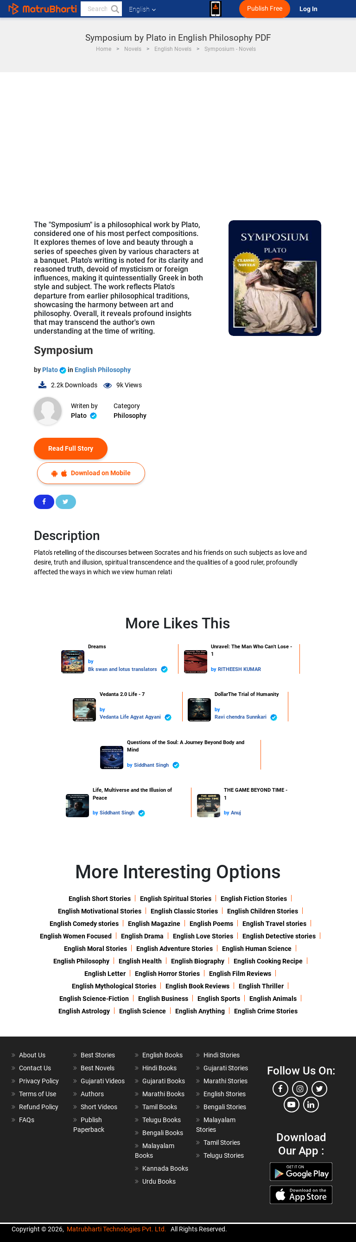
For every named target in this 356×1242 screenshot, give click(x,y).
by (91, 661)
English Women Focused (76, 936)
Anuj (236, 813)
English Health (140, 961)
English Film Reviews (240, 973)
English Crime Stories (266, 1011)
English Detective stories (279, 936)
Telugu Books (161, 1120)
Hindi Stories (221, 1055)
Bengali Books (162, 1132)
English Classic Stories (184, 911)
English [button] (142, 9)
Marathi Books (163, 1094)
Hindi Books (159, 1068)
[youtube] (291, 1104)
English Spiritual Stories (175, 898)
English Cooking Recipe (268, 961)
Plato (55, 369)
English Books (162, 1055)
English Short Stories (100, 898)
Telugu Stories (223, 1155)
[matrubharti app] (215, 9)
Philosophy (130, 415)
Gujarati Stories (225, 1068)
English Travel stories (274, 923)
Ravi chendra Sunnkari (246, 717)
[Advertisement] (178, 141)
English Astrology (84, 1011)
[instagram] (300, 1089)
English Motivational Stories (99, 911)
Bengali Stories (224, 1107)
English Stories (224, 1094)
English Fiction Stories (254, 898)
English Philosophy (103, 369)
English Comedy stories (84, 923)
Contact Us (35, 1068)
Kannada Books (165, 1168)
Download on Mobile (91, 473)
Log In (309, 9)
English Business (163, 998)
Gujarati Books (163, 1081)
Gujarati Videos (103, 1081)
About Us (32, 1055)
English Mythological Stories (114, 986)
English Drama (142, 936)
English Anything (200, 1011)
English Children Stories (262, 911)
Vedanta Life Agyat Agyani (136, 717)
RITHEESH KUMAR (239, 669)
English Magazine (154, 923)
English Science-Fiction (94, 998)
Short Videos (99, 1107)
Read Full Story (70, 448)
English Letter (105, 973)
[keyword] (101, 8)
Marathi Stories (225, 1081)
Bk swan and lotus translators (128, 669)
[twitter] (319, 1089)
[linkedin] (311, 1104)
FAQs (26, 1120)
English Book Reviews (197, 986)
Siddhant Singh (156, 765)
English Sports (218, 998)
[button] (114, 8)
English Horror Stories (167, 973)
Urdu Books (159, 1181)
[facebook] (280, 1089)
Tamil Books (159, 1107)
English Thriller (261, 986)
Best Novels (97, 1068)
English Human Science (257, 948)
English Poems (211, 923)
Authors (92, 1094)
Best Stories (98, 1055)
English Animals (273, 998)
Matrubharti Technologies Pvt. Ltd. (116, 1229)
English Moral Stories (95, 948)
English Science (142, 1011)
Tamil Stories (221, 1142)
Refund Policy (38, 1107)
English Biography (197, 961)
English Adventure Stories (174, 948)
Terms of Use (37, 1094)
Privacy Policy (39, 1081)
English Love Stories (203, 936)
